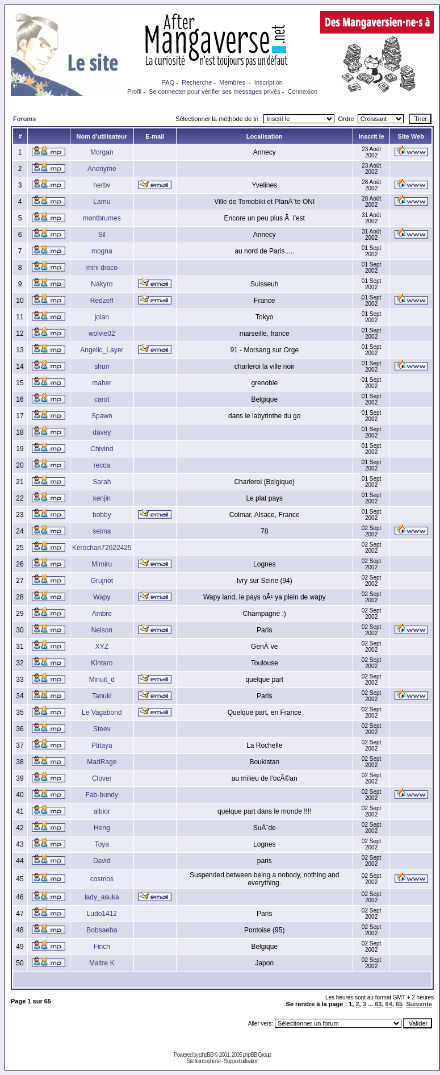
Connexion (303, 91)
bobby (102, 515)
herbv (101, 185)
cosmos (102, 879)
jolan (102, 317)
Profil (134, 91)
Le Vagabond (102, 712)
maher (101, 383)
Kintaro (101, 663)
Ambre (102, 614)
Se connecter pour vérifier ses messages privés (214, 91)
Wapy (101, 597)
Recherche (197, 82)
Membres (232, 82)
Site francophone (204, 1061)
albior (102, 811)
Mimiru (101, 564)
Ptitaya (101, 745)
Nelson (101, 630)
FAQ (168, 82)
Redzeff (102, 301)
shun (101, 366)
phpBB (206, 1055)
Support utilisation (241, 1061)
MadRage (101, 762)
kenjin (102, 498)
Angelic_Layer (101, 350)
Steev (102, 729)
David (102, 861)
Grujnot (102, 581)
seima (102, 531)
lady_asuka (102, 897)
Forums (24, 118)
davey (102, 432)
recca (102, 465)
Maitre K (102, 963)
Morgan (102, 152)
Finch (102, 947)
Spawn (101, 416)
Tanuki (102, 696)
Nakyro (101, 284)
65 (399, 1004)
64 (388, 1004)
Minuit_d (102, 680)
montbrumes (102, 218)
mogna (101, 251)
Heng (102, 828)
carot (102, 399)
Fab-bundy (102, 795)
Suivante (419, 1004)
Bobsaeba (101, 930)
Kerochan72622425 (102, 548)
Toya (102, 844)
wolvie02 (102, 334)
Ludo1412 (102, 914)
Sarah (102, 482)
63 (378, 1004)
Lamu (101, 202)
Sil (102, 235)
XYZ (101, 647)
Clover (102, 778)
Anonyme (101, 169)
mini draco (102, 268)
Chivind (101, 449)
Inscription (268, 82)
